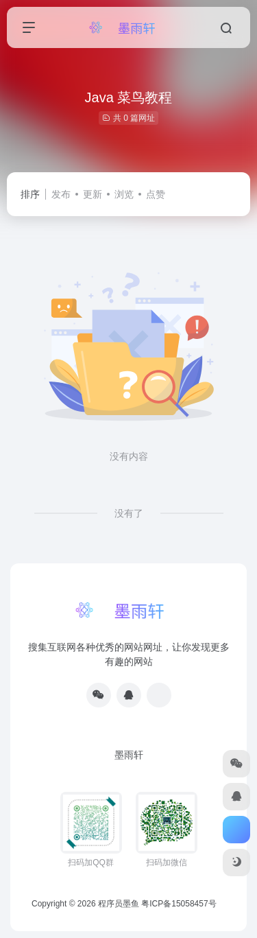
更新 (92, 194)
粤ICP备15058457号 (178, 903)
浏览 (124, 194)
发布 (61, 194)
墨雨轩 (128, 754)
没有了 (128, 513)
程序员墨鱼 (118, 903)
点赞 (155, 194)
